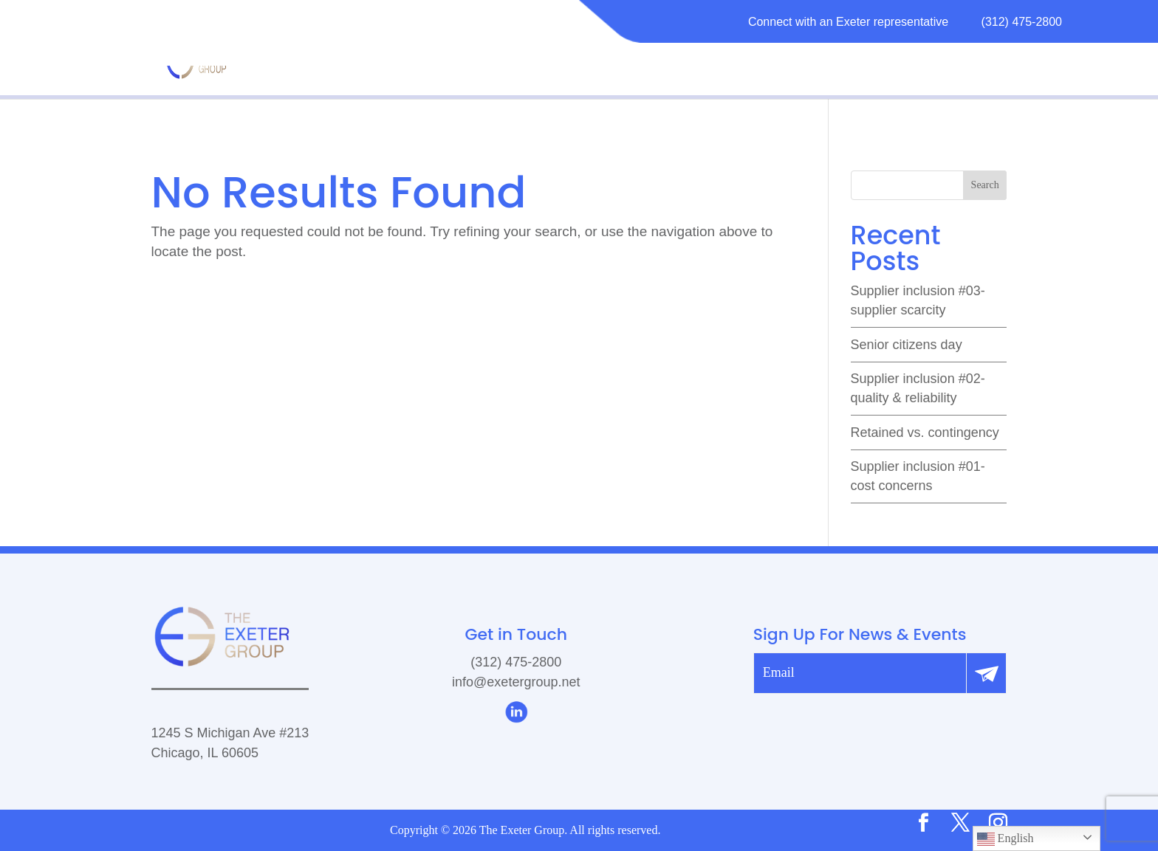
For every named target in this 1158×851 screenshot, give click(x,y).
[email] (860, 673)
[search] (929, 185)
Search (985, 184)
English (1005, 839)
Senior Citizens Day (906, 344)
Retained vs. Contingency (925, 432)
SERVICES (690, 61)
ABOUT (616, 61)
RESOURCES (785, 61)
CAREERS (893, 61)
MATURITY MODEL (515, 61)
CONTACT (975, 61)
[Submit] (986, 673)
